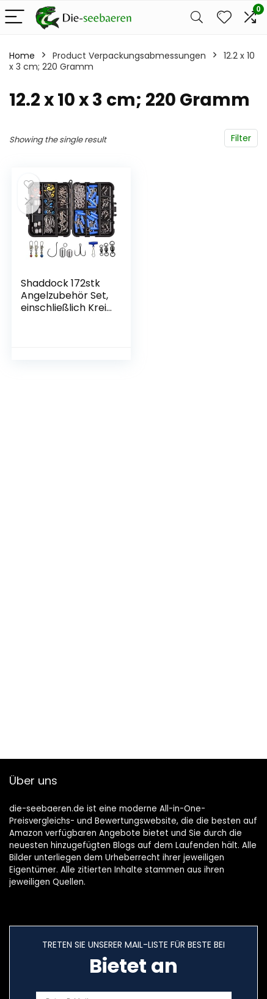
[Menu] (14, 17)
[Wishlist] (224, 17)
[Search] (196, 17)
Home (22, 55)
